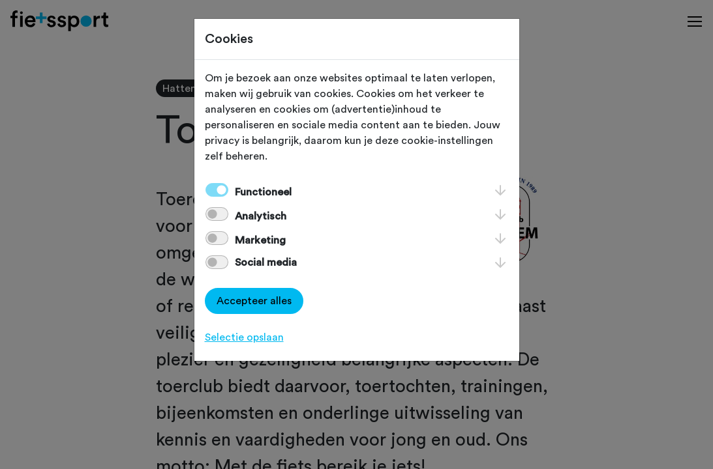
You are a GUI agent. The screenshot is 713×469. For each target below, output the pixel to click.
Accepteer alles (254, 301)
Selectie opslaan (244, 337)
